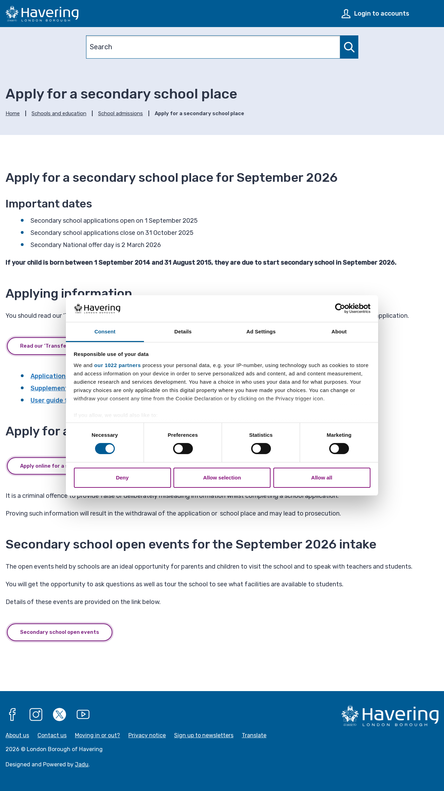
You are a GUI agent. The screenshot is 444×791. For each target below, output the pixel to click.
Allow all (321, 477)
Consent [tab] (105, 331)
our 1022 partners (117, 365)
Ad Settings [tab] (260, 331)
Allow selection (222, 477)
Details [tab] (183, 331)
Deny (122, 477)
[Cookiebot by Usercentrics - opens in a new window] (340, 308)
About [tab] (339, 331)
